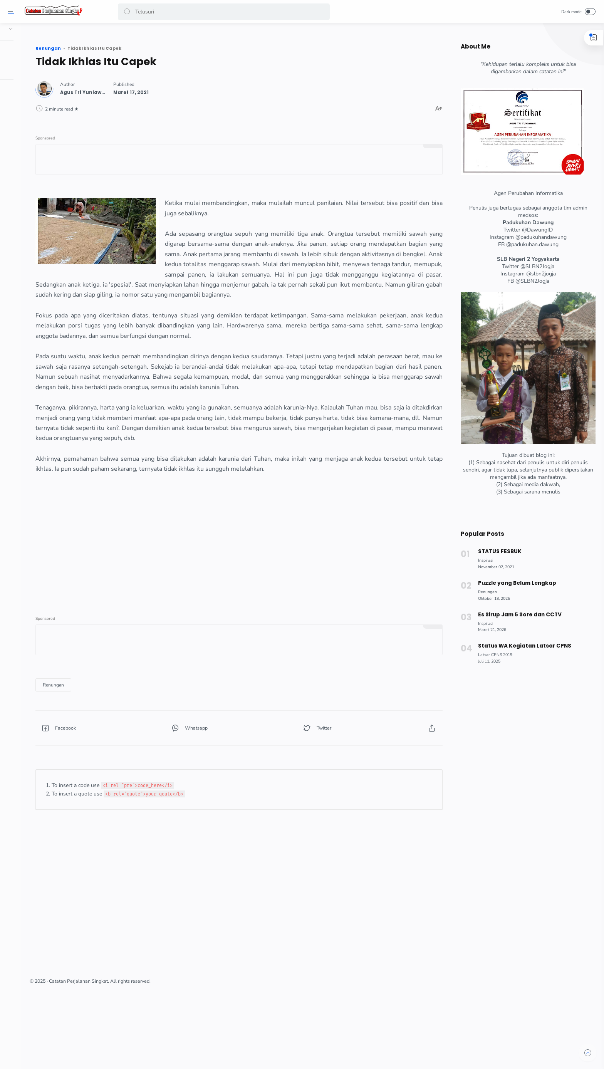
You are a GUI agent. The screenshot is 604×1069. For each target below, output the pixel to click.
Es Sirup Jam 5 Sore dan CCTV (516, 614)
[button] (128, 11)
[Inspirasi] (482, 560)
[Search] (225, 11)
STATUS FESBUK (496, 551)
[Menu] (13, 11)
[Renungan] (143, 742)
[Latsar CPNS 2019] (492, 655)
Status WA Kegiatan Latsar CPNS (521, 645)
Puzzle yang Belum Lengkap (513, 583)
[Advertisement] (280, 596)
